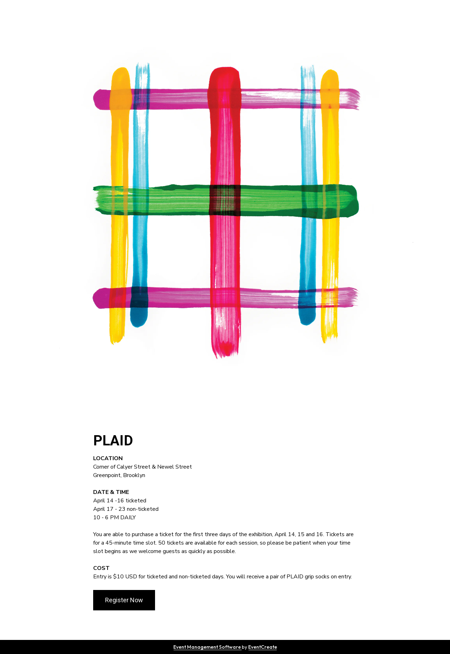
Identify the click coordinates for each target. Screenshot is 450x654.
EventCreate (262, 647)
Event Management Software (207, 647)
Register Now (124, 600)
